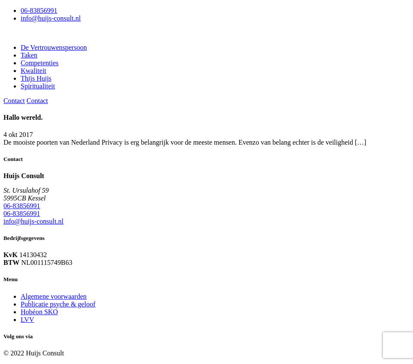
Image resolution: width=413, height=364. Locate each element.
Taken (29, 55)
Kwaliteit (33, 70)
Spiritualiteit (38, 86)
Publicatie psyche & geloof (58, 304)
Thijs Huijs (36, 78)
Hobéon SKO (39, 311)
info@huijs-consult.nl (51, 18)
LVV (27, 319)
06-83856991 (39, 10)
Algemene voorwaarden (53, 296)
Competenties (40, 63)
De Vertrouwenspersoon (54, 47)
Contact (14, 100)
